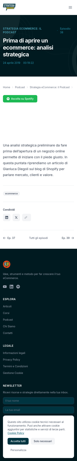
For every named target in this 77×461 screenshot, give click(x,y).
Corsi (6, 313)
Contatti (8, 333)
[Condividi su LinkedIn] (6, 217)
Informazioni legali (14, 352)
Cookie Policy (16, 433)
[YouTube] (5, 286)
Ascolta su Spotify (20, 98)
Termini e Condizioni (15, 366)
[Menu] (70, 7)
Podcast (20, 87)
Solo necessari (43, 441)
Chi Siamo (9, 326)
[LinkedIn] (11, 286)
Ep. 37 (9, 237)
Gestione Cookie (13, 372)
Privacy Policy (11, 359)
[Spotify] (18, 286)
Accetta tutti (18, 441)
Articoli (7, 306)
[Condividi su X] (16, 217)
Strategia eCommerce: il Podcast (22, 30)
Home (6, 87)
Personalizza (18, 450)
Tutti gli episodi (38, 237)
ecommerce (11, 193)
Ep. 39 (68, 237)
